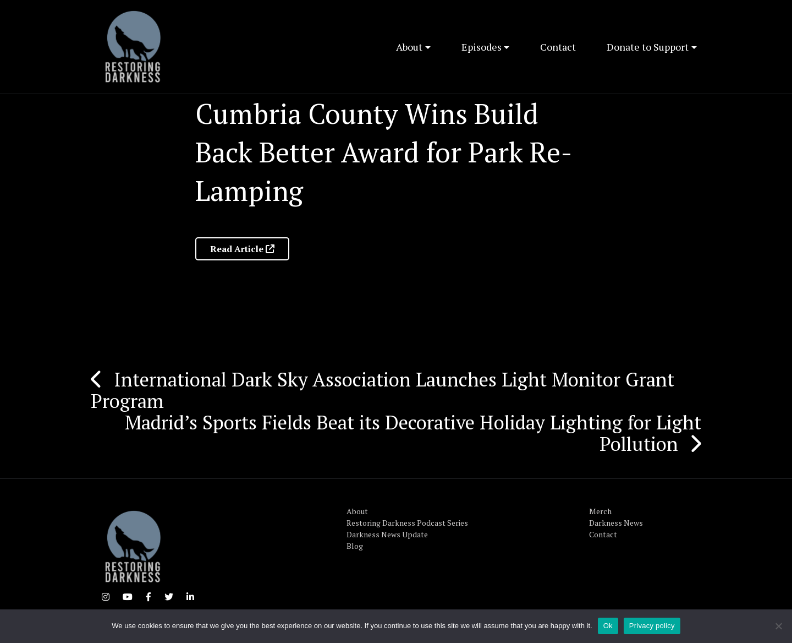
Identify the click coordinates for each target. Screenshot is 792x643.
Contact (558, 46)
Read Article (242, 249)
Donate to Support (648, 46)
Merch (600, 511)
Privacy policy (652, 626)
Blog (354, 546)
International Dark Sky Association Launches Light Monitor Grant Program (382, 390)
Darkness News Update (387, 534)
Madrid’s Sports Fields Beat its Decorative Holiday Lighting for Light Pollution (413, 433)
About (409, 46)
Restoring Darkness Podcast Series (407, 522)
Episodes (481, 46)
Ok (608, 626)
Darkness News (616, 522)
